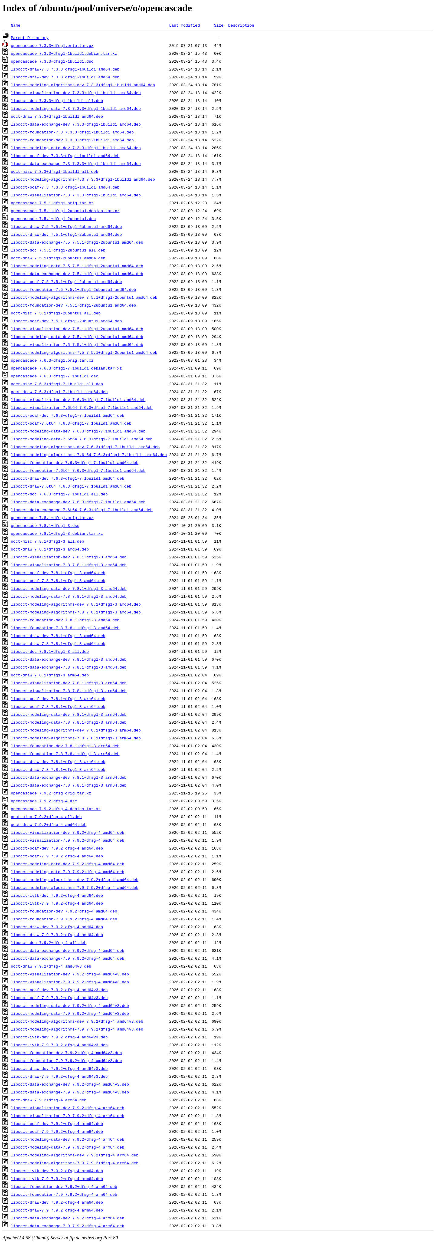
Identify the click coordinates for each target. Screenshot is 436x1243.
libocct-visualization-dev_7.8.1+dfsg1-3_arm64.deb (69, 683)
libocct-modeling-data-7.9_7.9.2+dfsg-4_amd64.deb (67, 871)
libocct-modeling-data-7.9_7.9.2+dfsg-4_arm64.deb (67, 1147)
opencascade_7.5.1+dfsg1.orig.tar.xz (52, 203)
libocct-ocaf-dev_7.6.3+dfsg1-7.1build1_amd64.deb (67, 415)
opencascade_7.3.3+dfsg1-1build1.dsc (52, 61)
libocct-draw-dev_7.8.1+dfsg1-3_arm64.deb (58, 761)
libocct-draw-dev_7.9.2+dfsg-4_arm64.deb (57, 1202)
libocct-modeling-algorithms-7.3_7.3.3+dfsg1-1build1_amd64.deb (83, 179)
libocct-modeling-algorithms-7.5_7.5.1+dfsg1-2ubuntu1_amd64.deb (84, 352)
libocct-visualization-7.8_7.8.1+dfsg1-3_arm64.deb (69, 690)
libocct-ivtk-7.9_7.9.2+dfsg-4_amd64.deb (57, 903)
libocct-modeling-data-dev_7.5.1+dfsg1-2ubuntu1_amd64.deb (77, 336)
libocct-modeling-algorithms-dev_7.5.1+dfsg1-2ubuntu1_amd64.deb (84, 297)
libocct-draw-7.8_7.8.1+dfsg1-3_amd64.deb (58, 643)
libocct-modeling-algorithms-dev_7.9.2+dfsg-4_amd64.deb (74, 879)
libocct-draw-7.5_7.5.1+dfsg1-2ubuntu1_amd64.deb (66, 226)
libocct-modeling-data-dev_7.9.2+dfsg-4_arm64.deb (67, 1139)
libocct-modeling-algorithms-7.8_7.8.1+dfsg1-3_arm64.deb (76, 738)
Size (218, 25)
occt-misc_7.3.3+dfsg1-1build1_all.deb (54, 171)
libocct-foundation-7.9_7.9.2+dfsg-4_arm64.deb (64, 1194)
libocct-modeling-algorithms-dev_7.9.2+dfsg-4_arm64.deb (74, 1155)
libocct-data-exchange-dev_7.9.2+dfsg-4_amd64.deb (67, 950)
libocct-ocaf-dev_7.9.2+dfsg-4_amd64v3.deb (59, 989)
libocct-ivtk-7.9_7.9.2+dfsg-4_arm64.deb (57, 1178)
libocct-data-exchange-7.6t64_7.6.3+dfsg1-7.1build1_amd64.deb (82, 509)
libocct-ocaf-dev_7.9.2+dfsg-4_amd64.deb (57, 848)
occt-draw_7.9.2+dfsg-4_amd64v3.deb (51, 966)
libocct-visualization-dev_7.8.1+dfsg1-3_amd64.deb (69, 557)
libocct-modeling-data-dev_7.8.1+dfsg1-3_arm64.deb (69, 714)
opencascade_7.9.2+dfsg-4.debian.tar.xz (56, 808)
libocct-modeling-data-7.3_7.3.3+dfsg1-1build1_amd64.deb (76, 108)
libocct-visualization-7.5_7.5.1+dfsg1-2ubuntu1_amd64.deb (77, 344)
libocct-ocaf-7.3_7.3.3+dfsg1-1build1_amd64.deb (65, 187)
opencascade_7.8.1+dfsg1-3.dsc (45, 525)
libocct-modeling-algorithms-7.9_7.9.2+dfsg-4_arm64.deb (74, 1163)
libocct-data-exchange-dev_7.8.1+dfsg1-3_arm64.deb (69, 777)
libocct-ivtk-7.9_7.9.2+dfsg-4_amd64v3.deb (59, 1044)
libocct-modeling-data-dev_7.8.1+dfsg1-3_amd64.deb (69, 588)
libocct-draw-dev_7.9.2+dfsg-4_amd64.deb (57, 926)
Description (241, 25)
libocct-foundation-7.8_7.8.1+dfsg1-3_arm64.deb (65, 753)
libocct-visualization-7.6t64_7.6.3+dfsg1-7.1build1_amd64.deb (82, 407)
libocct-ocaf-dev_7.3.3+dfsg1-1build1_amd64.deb (65, 155)
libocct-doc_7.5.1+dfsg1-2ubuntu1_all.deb (58, 250)
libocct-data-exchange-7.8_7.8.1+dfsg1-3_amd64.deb (69, 667)
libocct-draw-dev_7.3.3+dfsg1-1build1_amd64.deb (65, 77)
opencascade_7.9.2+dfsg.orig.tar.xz (51, 793)
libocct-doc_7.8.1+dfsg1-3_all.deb (50, 651)
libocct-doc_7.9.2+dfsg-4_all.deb (49, 942)
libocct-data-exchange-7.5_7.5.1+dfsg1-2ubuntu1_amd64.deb (77, 242)
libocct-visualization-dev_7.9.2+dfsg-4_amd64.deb (67, 832)
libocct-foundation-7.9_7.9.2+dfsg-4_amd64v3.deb (66, 1060)
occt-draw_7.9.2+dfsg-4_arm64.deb (49, 1100)
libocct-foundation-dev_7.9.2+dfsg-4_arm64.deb (64, 1186)
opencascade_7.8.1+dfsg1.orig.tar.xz (52, 517)
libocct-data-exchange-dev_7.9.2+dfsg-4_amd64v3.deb (70, 1084)
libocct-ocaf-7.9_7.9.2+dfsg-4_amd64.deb (57, 856)
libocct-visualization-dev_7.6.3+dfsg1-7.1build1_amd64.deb (78, 399)
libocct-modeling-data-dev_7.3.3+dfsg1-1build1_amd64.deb (76, 147)
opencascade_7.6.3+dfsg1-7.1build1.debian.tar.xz (66, 368)
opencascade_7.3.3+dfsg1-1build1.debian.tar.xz (64, 53)
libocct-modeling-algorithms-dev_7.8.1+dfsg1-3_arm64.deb (76, 730)
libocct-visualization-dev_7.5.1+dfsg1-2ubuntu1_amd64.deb (77, 328)
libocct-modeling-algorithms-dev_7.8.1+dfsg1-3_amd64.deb (76, 604)
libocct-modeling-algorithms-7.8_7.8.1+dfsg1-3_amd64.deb (76, 612)
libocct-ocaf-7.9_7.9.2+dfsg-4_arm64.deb (57, 1131)
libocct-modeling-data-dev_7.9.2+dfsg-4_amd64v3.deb (70, 1005)
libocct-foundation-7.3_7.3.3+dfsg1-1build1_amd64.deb (72, 132)
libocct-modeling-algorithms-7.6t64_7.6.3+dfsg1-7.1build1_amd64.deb (89, 454)
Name (15, 25)
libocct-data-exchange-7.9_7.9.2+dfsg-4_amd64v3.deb (70, 1092)
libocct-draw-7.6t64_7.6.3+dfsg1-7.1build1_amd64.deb (71, 486)
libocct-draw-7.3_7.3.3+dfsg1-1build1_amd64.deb (65, 69)
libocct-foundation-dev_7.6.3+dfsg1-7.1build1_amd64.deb (74, 462)
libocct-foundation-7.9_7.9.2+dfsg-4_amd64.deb (64, 919)
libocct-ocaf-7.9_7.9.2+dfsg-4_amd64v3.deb (59, 997)
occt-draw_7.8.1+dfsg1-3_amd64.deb (50, 549)
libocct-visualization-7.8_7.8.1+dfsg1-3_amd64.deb (69, 564)
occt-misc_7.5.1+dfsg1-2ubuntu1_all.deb (56, 313)
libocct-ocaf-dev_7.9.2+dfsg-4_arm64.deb (57, 1123)
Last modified (184, 25)
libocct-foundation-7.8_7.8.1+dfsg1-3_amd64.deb (65, 627)
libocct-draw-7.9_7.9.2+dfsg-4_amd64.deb (57, 934)
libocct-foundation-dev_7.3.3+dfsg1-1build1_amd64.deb (72, 140)
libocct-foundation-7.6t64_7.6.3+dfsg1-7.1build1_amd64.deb (78, 470)
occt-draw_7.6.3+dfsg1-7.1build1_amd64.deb (59, 391)
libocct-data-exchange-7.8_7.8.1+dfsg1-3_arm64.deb (69, 785)
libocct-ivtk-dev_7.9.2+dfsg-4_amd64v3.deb (59, 1037)
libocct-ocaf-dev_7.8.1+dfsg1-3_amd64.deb (58, 572)
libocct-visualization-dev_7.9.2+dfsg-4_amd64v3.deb (70, 974)
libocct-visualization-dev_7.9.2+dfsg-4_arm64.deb (67, 1107)
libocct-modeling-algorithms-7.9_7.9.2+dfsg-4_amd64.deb (74, 887)
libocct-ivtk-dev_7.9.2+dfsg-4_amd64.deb (57, 895)
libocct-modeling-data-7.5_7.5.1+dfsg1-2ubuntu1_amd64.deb (77, 265)
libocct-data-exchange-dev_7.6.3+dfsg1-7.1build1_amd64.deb (78, 502)
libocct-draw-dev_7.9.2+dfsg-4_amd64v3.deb (59, 1068)
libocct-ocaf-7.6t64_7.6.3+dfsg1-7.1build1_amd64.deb (71, 423)
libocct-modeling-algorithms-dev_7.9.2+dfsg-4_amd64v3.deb (77, 1021)
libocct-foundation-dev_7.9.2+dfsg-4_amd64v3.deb (66, 1052)
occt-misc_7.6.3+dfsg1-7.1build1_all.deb (57, 383)
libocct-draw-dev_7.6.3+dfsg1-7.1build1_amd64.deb (67, 478)
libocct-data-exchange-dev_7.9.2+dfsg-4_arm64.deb (67, 1218)
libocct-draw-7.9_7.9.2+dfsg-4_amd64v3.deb (59, 1076)
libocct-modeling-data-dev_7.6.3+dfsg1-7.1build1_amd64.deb (78, 431)
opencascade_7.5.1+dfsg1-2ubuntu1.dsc (53, 218)
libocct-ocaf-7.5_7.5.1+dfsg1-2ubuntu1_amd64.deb (66, 281)
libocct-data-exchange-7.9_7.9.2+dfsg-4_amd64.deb (67, 958)
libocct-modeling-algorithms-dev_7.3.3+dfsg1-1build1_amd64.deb (83, 84)
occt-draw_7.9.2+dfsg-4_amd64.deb (49, 824)
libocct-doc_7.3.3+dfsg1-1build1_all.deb (57, 100)
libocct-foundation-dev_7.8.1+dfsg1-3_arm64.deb (65, 745)
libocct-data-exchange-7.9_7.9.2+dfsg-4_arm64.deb (67, 1225)
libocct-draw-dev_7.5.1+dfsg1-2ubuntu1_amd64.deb (66, 234)
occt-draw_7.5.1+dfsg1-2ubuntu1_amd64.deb (58, 258)
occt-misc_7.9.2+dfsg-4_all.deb (46, 816)
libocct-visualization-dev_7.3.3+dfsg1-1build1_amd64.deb (76, 92)
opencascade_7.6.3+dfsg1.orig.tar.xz (52, 360)
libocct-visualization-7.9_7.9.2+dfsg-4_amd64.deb (67, 840)
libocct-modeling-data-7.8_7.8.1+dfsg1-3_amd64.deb (69, 596)
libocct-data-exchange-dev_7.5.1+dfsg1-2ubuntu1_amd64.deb (77, 273)
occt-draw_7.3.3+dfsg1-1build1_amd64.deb (57, 116)
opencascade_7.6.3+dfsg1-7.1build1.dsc (54, 376)
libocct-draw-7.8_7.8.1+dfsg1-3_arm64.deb (58, 769)
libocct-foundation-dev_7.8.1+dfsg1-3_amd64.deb (65, 620)
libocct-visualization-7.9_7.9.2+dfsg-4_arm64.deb (67, 1115)
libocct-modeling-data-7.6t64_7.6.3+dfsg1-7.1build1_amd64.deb (82, 439)
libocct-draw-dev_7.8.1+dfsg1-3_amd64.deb (58, 635)
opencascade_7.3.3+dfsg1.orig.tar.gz (52, 45)
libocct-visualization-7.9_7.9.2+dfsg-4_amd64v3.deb (70, 982)
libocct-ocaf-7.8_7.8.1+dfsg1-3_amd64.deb (58, 580)
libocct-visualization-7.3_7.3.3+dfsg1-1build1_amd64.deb (76, 195)
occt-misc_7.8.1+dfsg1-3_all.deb (47, 541)
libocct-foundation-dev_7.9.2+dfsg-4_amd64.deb (64, 911)
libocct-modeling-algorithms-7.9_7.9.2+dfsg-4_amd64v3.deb (77, 1029)
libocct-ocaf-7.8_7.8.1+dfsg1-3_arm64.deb (58, 706)
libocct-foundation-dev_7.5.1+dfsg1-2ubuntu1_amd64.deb (73, 305)
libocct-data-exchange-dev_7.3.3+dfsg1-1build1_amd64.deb (76, 124)
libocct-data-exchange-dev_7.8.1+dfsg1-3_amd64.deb (69, 659)
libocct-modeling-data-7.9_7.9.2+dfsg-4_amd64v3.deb (70, 1013)
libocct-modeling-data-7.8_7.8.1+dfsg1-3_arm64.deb (69, 722)
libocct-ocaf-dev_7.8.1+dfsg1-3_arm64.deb (58, 698)
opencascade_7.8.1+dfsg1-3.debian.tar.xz (57, 533)
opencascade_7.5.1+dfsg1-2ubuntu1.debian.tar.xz (65, 210)
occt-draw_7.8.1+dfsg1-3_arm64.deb (50, 675)
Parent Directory (30, 37)
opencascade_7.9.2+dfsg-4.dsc (44, 801)
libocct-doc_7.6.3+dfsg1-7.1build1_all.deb (59, 494)
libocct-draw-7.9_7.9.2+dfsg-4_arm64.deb (57, 1210)
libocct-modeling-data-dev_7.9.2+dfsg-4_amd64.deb (67, 863)
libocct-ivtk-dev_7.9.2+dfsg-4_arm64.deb (57, 1170)
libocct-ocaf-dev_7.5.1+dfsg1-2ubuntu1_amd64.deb (66, 321)
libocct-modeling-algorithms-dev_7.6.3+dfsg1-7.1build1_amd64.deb (85, 446)
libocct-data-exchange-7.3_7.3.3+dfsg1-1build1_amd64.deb (76, 163)
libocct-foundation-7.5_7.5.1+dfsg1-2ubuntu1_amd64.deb (73, 289)
